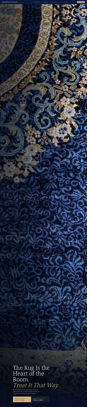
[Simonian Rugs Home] (10, 2)
